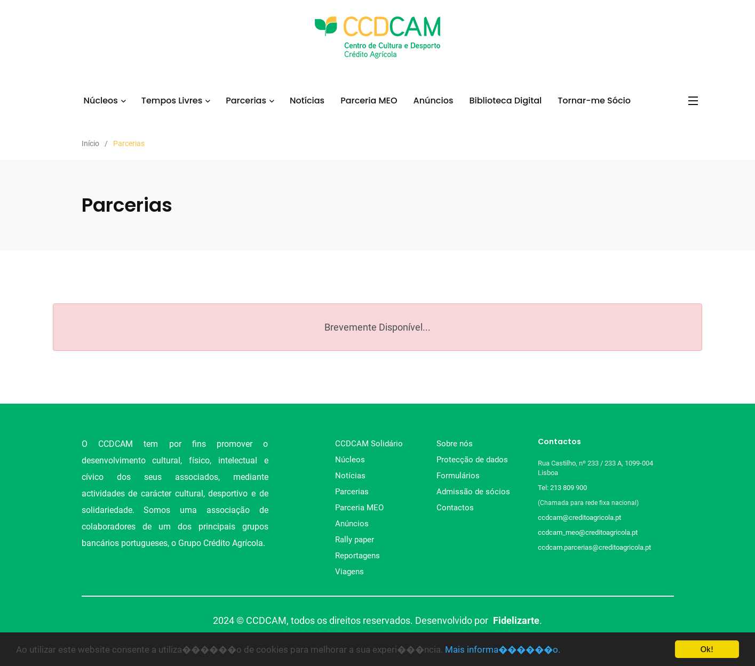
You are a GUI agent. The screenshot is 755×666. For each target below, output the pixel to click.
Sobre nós (454, 443)
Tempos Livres (171, 100)
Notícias (307, 100)
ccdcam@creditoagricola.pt (579, 517)
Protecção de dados (472, 459)
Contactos (455, 507)
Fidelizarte (516, 620)
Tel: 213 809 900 (564, 488)
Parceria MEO (368, 100)
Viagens (349, 571)
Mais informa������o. (502, 649)
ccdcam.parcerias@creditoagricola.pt (594, 547)
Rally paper (354, 539)
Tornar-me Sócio (594, 100)
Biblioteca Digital (505, 100)
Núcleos (100, 100)
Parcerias (246, 100)
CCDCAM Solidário (369, 443)
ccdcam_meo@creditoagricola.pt (588, 532)
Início (90, 143)
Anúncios (434, 100)
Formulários (458, 475)
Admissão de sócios (473, 491)
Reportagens (357, 555)
